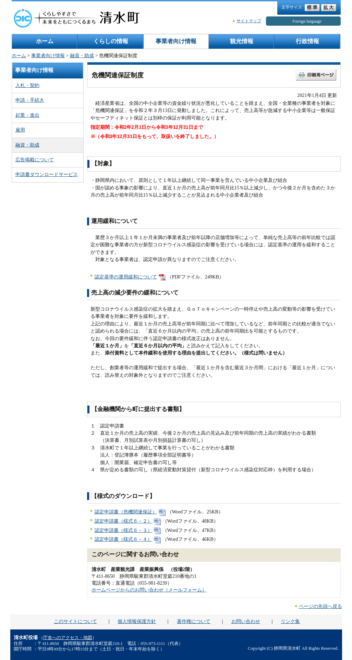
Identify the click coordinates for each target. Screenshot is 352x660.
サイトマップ (248, 20)
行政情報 (307, 41)
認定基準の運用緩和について (126, 276)
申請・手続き (29, 100)
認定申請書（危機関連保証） (126, 511)
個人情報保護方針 (137, 621)
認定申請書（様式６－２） (123, 521)
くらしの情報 (110, 41)
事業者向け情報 (176, 41)
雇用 (20, 130)
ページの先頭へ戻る (320, 606)
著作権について (193, 621)
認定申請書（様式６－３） (123, 530)
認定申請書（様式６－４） (123, 539)
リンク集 (290, 621)
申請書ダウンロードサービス (46, 174)
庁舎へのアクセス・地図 (67, 637)
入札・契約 (27, 85)
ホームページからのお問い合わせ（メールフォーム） (149, 590)
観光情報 (241, 41)
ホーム (44, 41)
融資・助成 (82, 55)
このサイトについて (75, 621)
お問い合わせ (245, 621)
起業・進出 (27, 115)
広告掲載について (34, 159)
